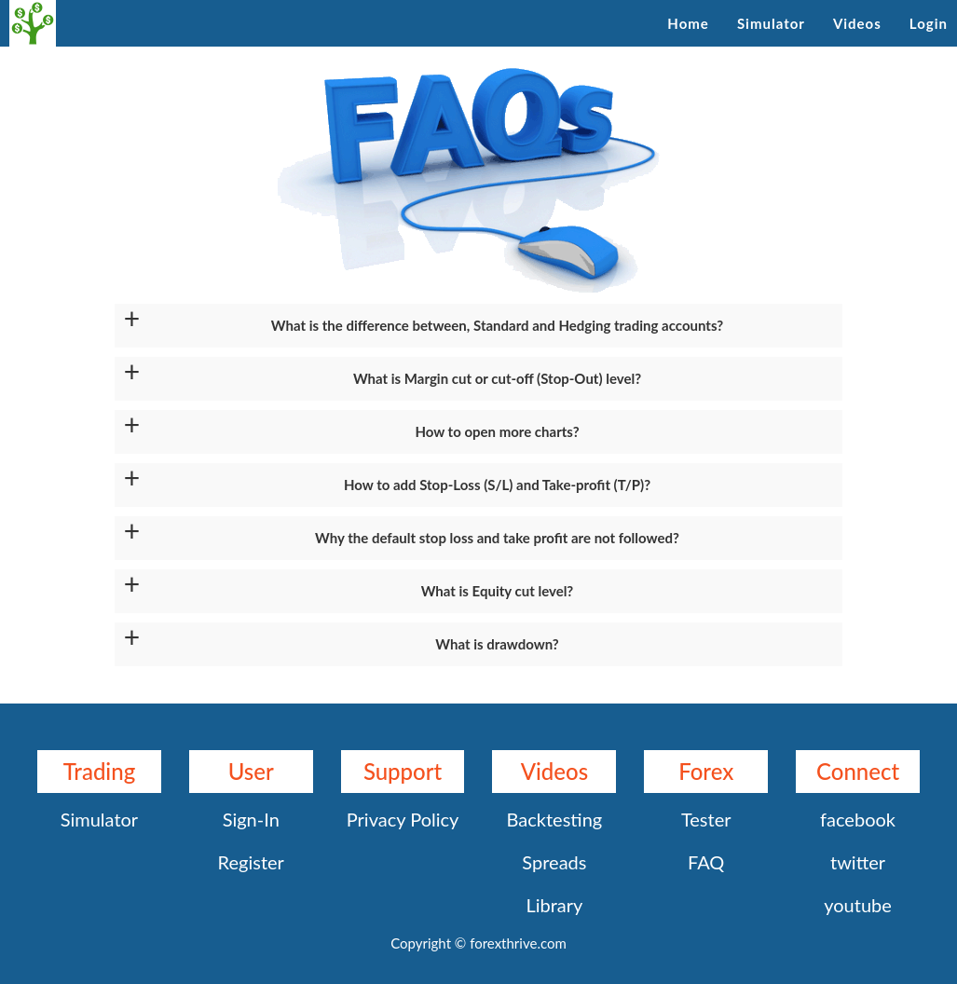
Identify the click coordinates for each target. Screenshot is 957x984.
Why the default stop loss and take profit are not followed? (497, 537)
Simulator (771, 23)
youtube (858, 905)
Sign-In (251, 819)
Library (554, 905)
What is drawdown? (496, 644)
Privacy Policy (403, 819)
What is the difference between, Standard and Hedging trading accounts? (497, 325)
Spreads (554, 862)
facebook (857, 819)
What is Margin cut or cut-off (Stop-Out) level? (497, 378)
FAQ (706, 862)
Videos (857, 23)
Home (688, 23)
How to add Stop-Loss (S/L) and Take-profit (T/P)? (497, 484)
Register (251, 862)
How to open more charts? (497, 431)
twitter (857, 862)
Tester (706, 819)
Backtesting (555, 819)
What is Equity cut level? (497, 590)
